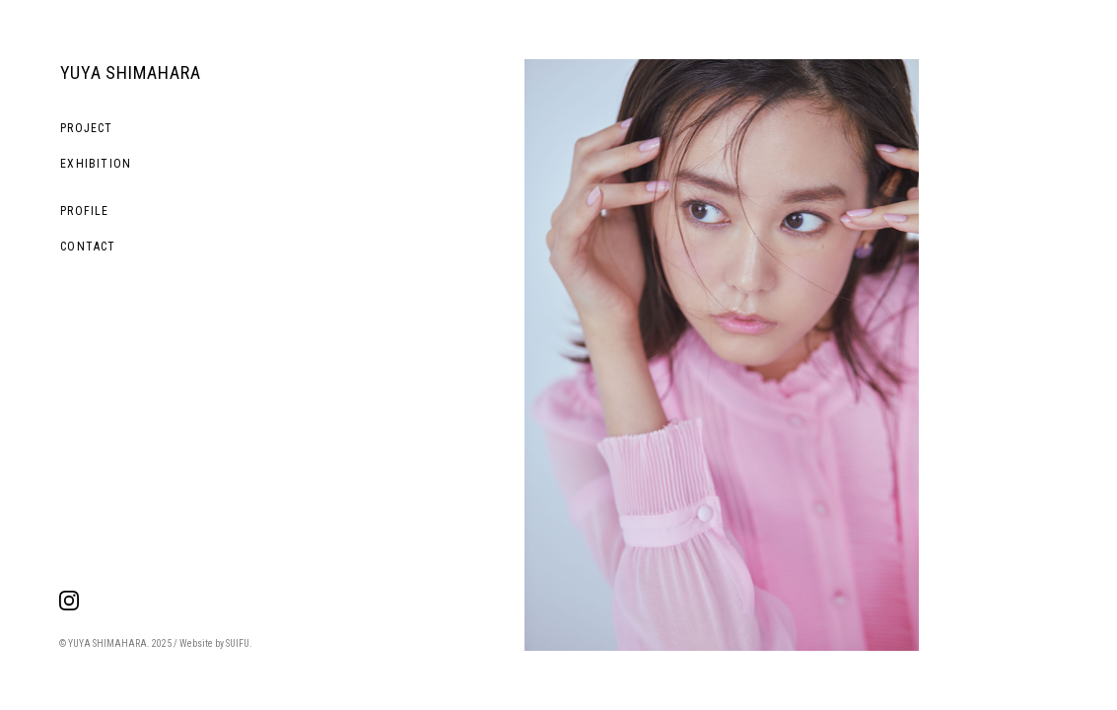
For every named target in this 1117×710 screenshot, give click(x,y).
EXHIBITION (95, 164)
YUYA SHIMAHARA (130, 72)
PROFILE (84, 211)
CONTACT (87, 246)
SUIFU (237, 643)
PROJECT (86, 128)
